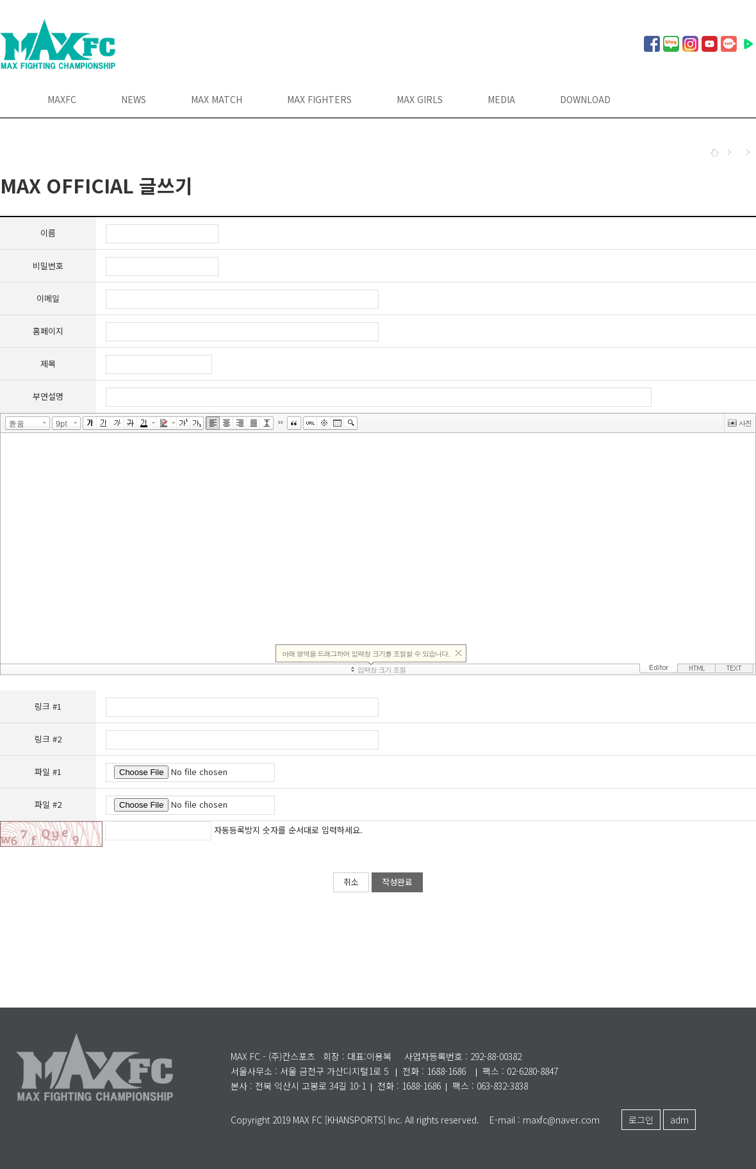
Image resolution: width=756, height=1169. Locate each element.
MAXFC (61, 99)
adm (679, 1119)
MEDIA (501, 99)
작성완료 (397, 882)
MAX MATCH (216, 99)
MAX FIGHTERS (319, 99)
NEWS (133, 99)
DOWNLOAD (585, 99)
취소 (351, 882)
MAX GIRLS (420, 99)
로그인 (641, 1119)
